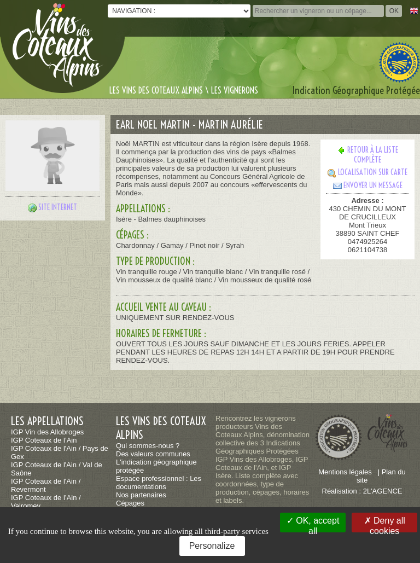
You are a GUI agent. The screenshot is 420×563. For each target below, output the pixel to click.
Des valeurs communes (153, 454)
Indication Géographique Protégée (356, 90)
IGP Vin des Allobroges (47, 432)
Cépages (130, 503)
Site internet (57, 207)
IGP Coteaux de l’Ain (44, 440)
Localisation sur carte (367, 172)
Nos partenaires (141, 495)
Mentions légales (345, 472)
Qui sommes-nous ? (147, 446)
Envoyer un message (367, 185)
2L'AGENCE (382, 491)
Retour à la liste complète (367, 155)
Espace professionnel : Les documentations (158, 482)
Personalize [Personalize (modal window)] (212, 545)
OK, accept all (313, 524)
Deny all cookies (384, 524)
